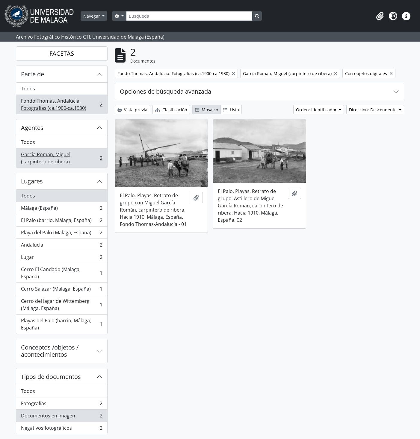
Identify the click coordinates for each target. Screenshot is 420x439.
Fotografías (61, 405)
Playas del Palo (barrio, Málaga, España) (61, 324)
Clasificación (171, 110)
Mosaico (206, 110)
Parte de (32, 74)
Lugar (61, 258)
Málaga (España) (61, 209)
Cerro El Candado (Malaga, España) (61, 273)
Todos (28, 88)
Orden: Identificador (317, 110)
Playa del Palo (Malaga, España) (61, 234)
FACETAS (61, 53)
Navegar (92, 16)
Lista (231, 110)
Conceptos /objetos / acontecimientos (49, 351)
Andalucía (61, 246)
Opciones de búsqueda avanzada (165, 91)
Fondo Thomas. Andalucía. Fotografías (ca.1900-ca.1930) (61, 104)
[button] (379, 16)
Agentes (32, 128)
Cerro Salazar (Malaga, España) (61, 290)
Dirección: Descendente (373, 110)
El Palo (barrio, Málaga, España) (61, 222)
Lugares (32, 181)
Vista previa (132, 110)
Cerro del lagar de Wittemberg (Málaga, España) (61, 305)
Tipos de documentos (51, 377)
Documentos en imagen (61, 417)
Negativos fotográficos (61, 429)
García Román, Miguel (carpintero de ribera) (61, 158)
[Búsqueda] (189, 16)
